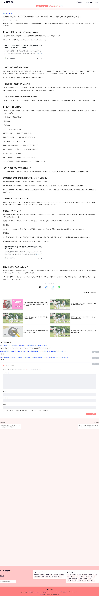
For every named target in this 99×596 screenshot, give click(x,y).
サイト (4, 404)
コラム (96, 2)
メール (5, 398)
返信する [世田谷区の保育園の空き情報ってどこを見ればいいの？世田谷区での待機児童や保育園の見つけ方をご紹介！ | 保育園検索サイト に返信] (95, 364)
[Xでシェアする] (40, 288)
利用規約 (60, 592)
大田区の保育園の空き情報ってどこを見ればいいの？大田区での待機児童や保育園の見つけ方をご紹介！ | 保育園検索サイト (29, 351)
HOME (49, 589)
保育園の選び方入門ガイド (49, 6)
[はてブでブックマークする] (52, 288)
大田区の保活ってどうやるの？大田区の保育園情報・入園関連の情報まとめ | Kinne (20, 345)
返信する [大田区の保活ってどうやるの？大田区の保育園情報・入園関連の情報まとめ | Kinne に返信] (95, 352)
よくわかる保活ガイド (89, 2)
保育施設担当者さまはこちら (35, 592)
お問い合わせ (24, 592)
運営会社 (2, 576)
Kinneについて (53, 592)
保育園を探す (79, 2)
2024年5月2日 (63, 351)
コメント (6, 373)
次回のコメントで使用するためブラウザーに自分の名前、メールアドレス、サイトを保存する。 (26, 410)
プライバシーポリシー (73, 592)
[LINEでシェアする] (59, 288)
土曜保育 (61, 574)
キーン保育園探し (7, 2)
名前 (5, 391)
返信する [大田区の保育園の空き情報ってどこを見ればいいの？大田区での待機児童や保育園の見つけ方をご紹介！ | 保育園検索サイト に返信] (95, 358)
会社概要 (65, 592)
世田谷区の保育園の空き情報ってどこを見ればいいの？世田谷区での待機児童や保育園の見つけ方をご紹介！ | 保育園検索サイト (30, 357)
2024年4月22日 (43, 345)
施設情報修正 (46, 592)
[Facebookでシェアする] (46, 288)
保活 (95, 292)
